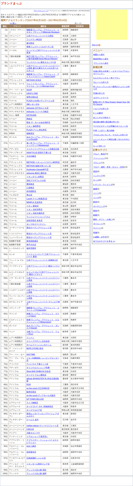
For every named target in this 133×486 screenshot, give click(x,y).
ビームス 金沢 (32, 420)
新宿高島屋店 (32, 241)
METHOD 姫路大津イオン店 (38, 166)
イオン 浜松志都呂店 (35, 213)
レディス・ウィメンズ (102, 185)
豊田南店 (30, 184)
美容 (95, 171)
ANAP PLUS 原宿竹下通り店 (38, 153)
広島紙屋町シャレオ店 (36, 458)
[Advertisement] (111, 25)
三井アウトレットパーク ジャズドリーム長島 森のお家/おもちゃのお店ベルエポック (43, 68)
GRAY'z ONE (32, 93)
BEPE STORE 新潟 (34, 348)
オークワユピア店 (34, 410)
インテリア (98, 176)
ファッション (99, 158)
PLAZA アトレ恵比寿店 (36, 130)
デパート (97, 228)
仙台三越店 (31, 446)
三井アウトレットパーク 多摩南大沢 (42, 260)
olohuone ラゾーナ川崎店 (37, 112)
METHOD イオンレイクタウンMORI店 (43, 162)
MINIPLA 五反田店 (34, 202)
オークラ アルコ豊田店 (36, 375)
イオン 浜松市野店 (34, 210)
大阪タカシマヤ (33, 433)
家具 (95, 202)
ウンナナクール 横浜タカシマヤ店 (41, 62)
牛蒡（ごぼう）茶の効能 (103, 131)
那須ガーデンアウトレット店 (39, 228)
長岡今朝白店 (32, 97)
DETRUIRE (31, 115)
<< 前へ (13, 23)
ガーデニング (99, 206)
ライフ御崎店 (32, 403)
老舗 (95, 233)
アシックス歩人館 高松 (36, 470)
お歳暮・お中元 (100, 237)
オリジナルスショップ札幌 (38, 368)
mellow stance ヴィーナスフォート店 (42, 426)
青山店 (29, 195)
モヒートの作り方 (101, 82)
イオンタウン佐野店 (35, 177)
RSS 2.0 (95, 45)
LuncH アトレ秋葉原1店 (36, 199)
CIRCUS (30, 429)
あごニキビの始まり (101, 117)
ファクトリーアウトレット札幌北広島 (42, 149)
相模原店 (30, 133)
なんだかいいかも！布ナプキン (106, 78)
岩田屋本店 (31, 452)
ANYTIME (30, 354)
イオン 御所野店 (33, 126)
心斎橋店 (30, 188)
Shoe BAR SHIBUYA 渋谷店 (38, 371)
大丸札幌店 (31, 156)
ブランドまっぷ (11, 3)
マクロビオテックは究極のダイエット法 (110, 126)
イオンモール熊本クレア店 (38, 464)
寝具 (95, 211)
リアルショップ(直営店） (37, 436)
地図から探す (99, 55)
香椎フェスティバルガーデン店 (39, 47)
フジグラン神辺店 (34, 39)
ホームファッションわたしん (39, 345)
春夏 (95, 215)
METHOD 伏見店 (33, 80)
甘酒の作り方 (99, 93)
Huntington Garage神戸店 (37, 169)
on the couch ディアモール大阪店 (40, 395)
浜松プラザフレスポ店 (36, 180)
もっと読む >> (99, 146)
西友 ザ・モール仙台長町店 (38, 122)
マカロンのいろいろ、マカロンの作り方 (110, 135)
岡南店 (29, 119)
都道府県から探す (101, 59)
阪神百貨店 (31, 392)
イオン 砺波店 (32, 206)
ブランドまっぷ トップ (41, 11)
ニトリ (96, 193)
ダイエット (98, 224)
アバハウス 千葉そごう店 (37, 364)
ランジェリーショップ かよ (38, 217)
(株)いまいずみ (32, 104)
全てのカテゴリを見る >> (104, 241)
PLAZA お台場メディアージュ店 (40, 101)
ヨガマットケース (101, 98)
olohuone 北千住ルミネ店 (37, 108)
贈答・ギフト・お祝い (102, 219)
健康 (95, 189)
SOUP (29, 90)
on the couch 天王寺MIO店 (37, 388)
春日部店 (30, 43)
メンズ (96, 198)
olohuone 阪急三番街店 (36, 173)
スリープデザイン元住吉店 (38, 341)
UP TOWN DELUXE (35, 399)
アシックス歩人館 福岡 (36, 473)
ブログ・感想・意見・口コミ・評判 (108, 167)
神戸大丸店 (31, 245)
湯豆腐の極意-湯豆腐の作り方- (106, 122)
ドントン (30, 338)
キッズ (96, 180)
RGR (28, 384)
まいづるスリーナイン (36, 224)
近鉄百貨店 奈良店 (34, 220)
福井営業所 (31, 248)
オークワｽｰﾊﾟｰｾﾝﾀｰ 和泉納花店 (39, 406)
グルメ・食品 (99, 154)
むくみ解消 (98, 113)
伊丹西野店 (31, 191)
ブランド (97, 163)
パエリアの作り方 (101, 109)
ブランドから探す (101, 63)
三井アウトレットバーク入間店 (39, 36)
